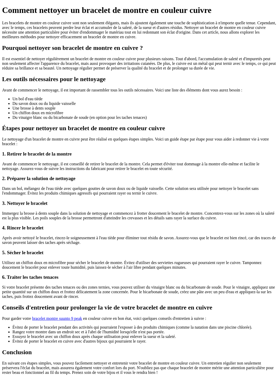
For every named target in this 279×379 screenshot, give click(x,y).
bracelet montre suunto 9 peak (57, 318)
